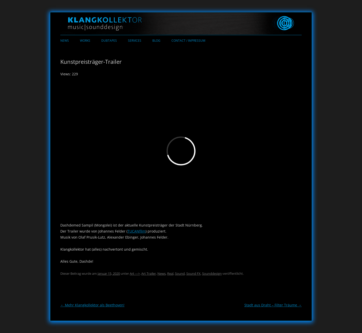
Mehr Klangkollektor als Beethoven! (92, 305)
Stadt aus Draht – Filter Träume (273, 305)
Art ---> (135, 273)
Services (134, 40)
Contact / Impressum (188, 40)
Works (85, 40)
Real (170, 273)
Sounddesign (212, 273)
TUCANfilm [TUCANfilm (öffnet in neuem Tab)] (136, 231)
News (64, 40)
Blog (156, 40)
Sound (180, 273)
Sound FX (193, 273)
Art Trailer (148, 273)
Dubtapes (109, 40)
